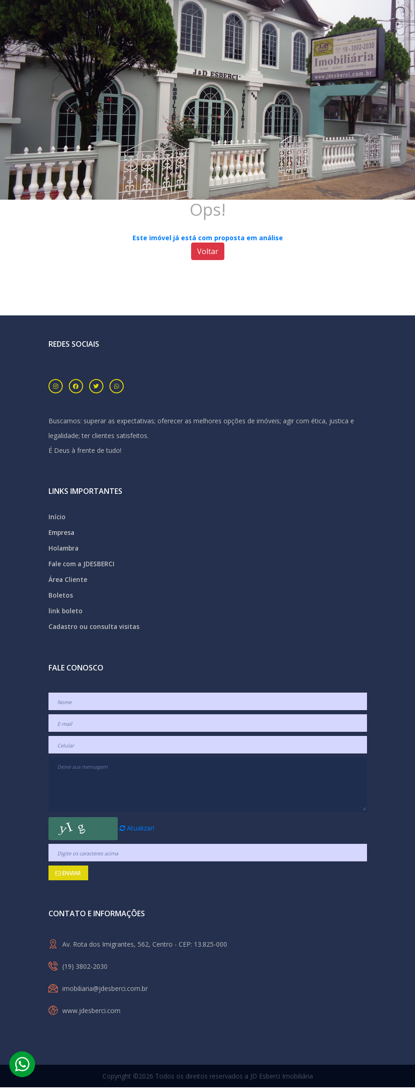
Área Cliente (68, 581)
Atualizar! (137, 831)
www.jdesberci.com (91, 1014)
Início (57, 517)
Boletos (60, 597)
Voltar (207, 251)
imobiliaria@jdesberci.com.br (105, 992)
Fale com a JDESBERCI (82, 565)
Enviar (68, 877)
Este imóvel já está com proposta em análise (207, 237)
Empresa (62, 533)
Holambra (64, 549)
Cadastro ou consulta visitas (94, 630)
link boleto (65, 614)
